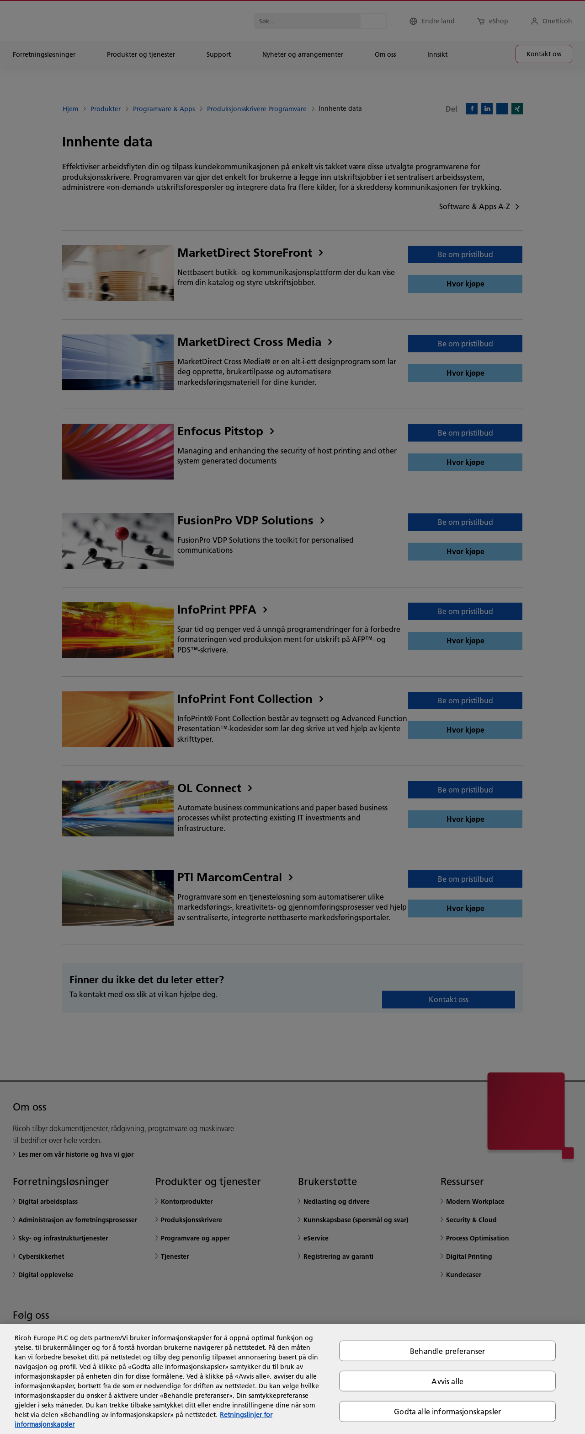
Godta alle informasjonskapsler (447, 1411)
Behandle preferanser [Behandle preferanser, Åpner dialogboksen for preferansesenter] (447, 1351)
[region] (292, 1379)
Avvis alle (447, 1381)
